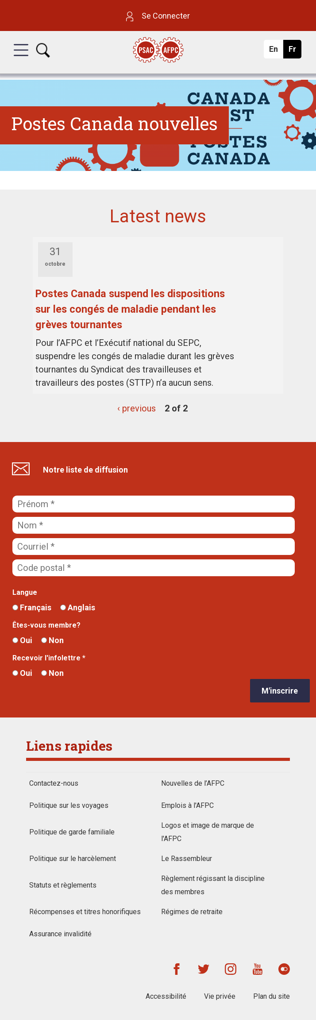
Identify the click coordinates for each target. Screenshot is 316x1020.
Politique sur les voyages (68, 805)
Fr (295, 51)
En (276, 51)
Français (31, 607)
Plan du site (271, 996)
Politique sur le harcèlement (72, 858)
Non (52, 640)
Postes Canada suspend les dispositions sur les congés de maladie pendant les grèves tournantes (130, 309)
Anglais (77, 607)
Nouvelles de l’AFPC (192, 783)
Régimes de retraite (192, 912)
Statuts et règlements (62, 885)
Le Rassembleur (186, 858)
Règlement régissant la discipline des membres (213, 885)
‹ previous (136, 408)
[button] (21, 58)
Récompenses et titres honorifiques (85, 912)
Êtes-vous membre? (46, 625)
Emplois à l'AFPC (187, 805)
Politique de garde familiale (72, 832)
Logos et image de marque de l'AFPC (207, 832)
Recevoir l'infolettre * (48, 658)
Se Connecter (158, 15)
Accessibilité (166, 996)
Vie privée (219, 996)
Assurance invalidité (60, 934)
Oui (22, 640)
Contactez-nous (53, 783)
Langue (24, 592)
